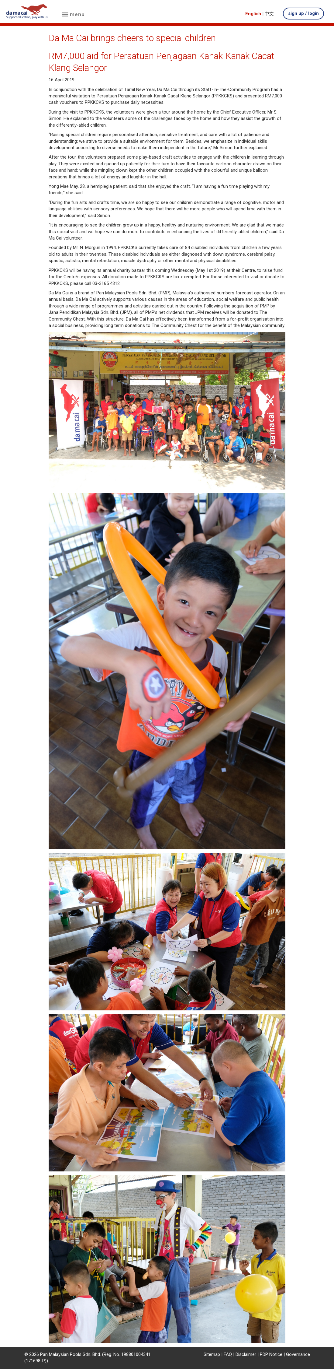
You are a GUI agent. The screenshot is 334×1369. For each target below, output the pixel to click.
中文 (269, 13)
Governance (298, 1354)
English (253, 13)
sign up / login (303, 13)
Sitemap (212, 1354)
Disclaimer (246, 1354)
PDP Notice (271, 1354)
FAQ (228, 1354)
